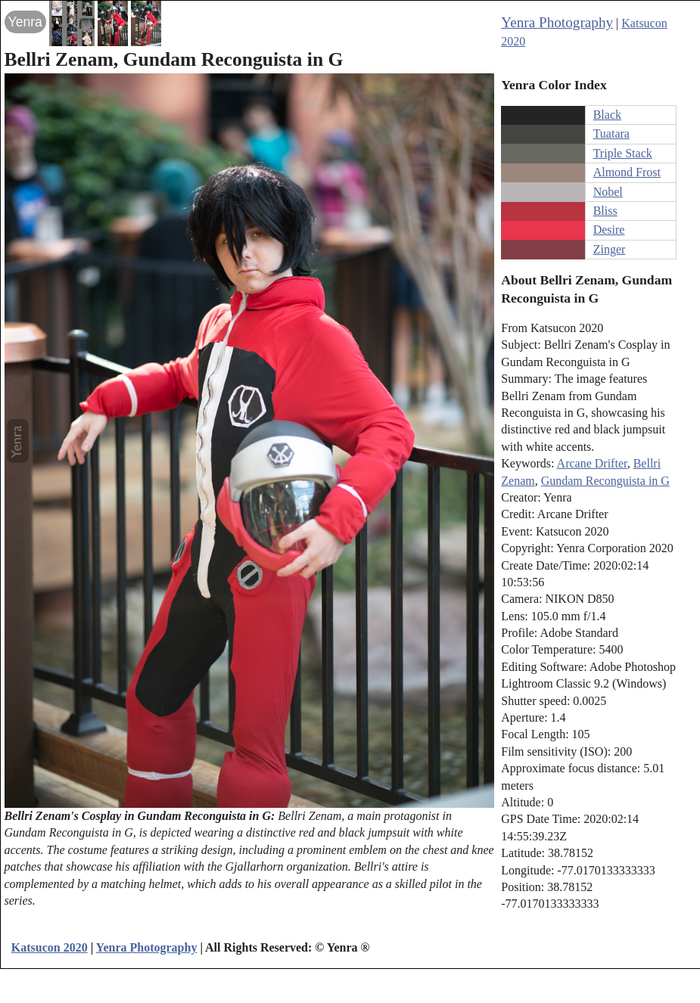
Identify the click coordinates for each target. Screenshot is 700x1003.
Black (607, 114)
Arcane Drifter (592, 463)
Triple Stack (622, 153)
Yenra (25, 22)
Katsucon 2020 (49, 947)
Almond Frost (627, 172)
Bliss (605, 210)
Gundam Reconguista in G (605, 480)
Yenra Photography (557, 22)
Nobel (608, 191)
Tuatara (611, 133)
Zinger (609, 249)
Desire (609, 229)
